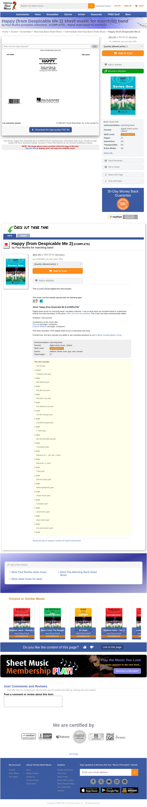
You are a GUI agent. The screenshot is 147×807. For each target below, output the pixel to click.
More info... (109, 153)
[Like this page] (85, 647)
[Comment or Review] (33, 701)
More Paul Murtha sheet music (29, 572)
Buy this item (30, 148)
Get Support (13, 777)
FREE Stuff (113, 14)
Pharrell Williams (40, 326)
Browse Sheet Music (65, 770)
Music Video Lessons (65, 780)
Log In (117, 6)
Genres (68, 14)
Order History (14, 773)
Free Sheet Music (64, 787)
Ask (94, 46)
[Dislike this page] (92, 647)
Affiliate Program (32, 773)
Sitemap (60, 791)
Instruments (22, 14)
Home (5, 31)
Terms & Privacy (32, 780)
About (28, 770)
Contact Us (30, 777)
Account (12, 770)
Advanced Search (103, 6)
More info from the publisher (78, 313)
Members (133, 37)
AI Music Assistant (103, 335)
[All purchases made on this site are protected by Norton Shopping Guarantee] (123, 217)
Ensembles (52, 14)
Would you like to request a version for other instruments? (57, 541)
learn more (116, 335)
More (128, 14)
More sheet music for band (26, 579)
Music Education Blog (65, 784)
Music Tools (61, 773)
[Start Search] (91, 5)
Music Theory (62, 777)
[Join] (134, 772)
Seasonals (96, 14)
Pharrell (36, 324)
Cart (139, 6)
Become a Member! (127, 670)
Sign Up (127, 6)
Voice (38, 14)
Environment (31, 784)
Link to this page (112, 647)
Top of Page (73, 754)
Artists (81, 14)
